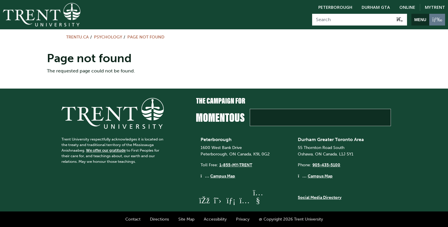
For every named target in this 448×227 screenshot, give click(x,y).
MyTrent (435, 7)
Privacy (242, 219)
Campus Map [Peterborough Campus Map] (222, 176)
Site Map (186, 219)
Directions (159, 219)
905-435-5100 (326, 164)
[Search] (352, 20)
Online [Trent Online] (407, 7)
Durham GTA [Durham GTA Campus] (376, 7)
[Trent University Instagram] (244, 200)
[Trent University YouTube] (258, 200)
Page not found (145, 37)
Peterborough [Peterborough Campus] (335, 7)
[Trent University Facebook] (204, 200)
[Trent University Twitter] (218, 200)
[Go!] (399, 20)
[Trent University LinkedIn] (231, 200)
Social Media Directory (319, 197)
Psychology (108, 37)
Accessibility (215, 219)
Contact (133, 219)
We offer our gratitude (106, 150)
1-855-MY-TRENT (235, 164)
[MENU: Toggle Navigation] (428, 20)
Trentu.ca (77, 37)
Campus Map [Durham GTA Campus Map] (320, 176)
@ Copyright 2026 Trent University (291, 219)
